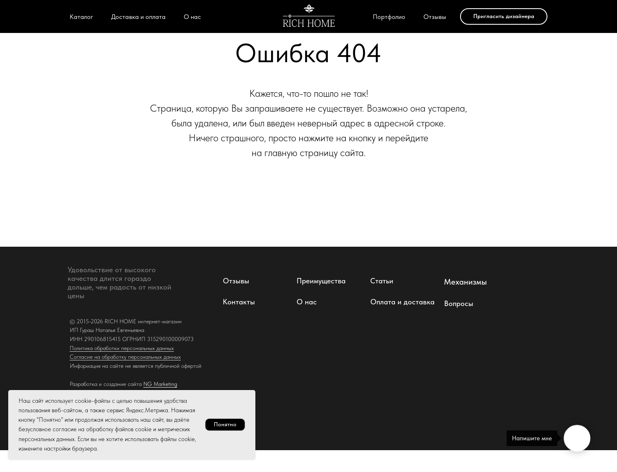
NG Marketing (160, 384)
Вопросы (458, 303)
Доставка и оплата (138, 17)
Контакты (239, 301)
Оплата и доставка (402, 301)
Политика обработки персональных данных (122, 348)
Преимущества (321, 280)
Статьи (381, 280)
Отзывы (434, 17)
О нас (192, 17)
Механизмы (465, 282)
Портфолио (389, 17)
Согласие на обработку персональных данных (125, 356)
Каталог (81, 17)
